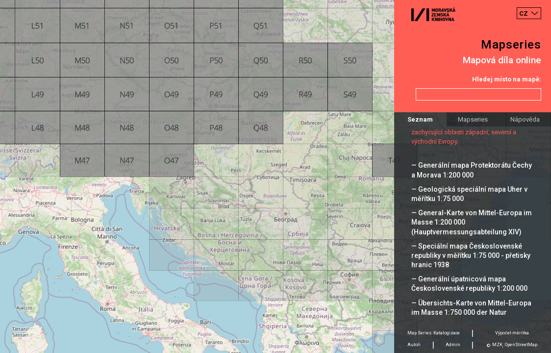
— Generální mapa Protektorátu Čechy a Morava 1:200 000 (471, 169)
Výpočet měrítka (512, 332)
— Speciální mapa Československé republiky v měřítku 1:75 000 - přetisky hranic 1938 (470, 255)
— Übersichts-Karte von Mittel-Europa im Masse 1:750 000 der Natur (471, 307)
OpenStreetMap (521, 344)
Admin (453, 344)
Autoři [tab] (414, 344)
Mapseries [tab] (473, 119)
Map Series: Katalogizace (433, 332)
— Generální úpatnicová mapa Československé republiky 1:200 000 (469, 283)
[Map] (275, 176)
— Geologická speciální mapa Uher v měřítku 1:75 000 (469, 193)
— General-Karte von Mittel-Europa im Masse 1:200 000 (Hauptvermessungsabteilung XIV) (471, 222)
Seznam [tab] (420, 119)
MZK (497, 344)
